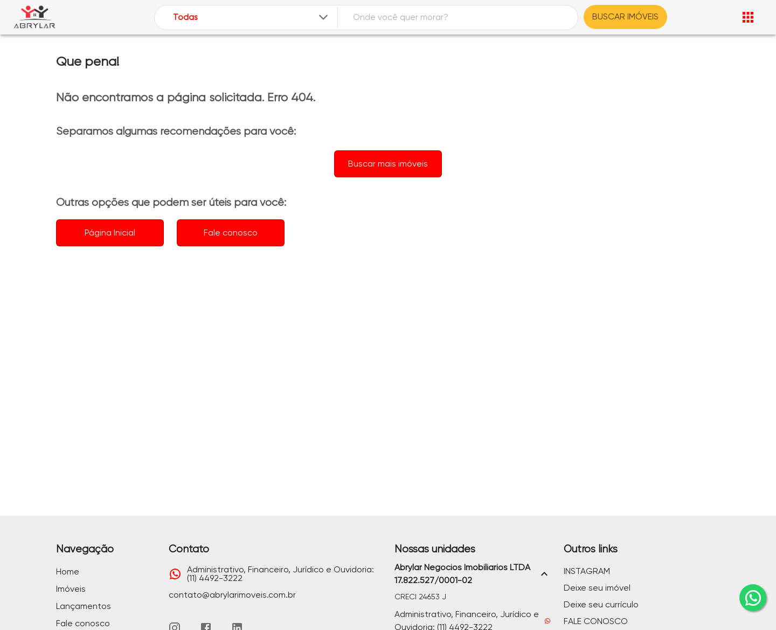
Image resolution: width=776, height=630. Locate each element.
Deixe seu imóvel (597, 588)
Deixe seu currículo (601, 604)
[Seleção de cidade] (251, 17)
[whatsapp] (752, 597)
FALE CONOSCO (596, 621)
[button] (472, 574)
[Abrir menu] (748, 17)
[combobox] (251, 17)
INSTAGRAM (587, 571)
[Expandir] (323, 17)
